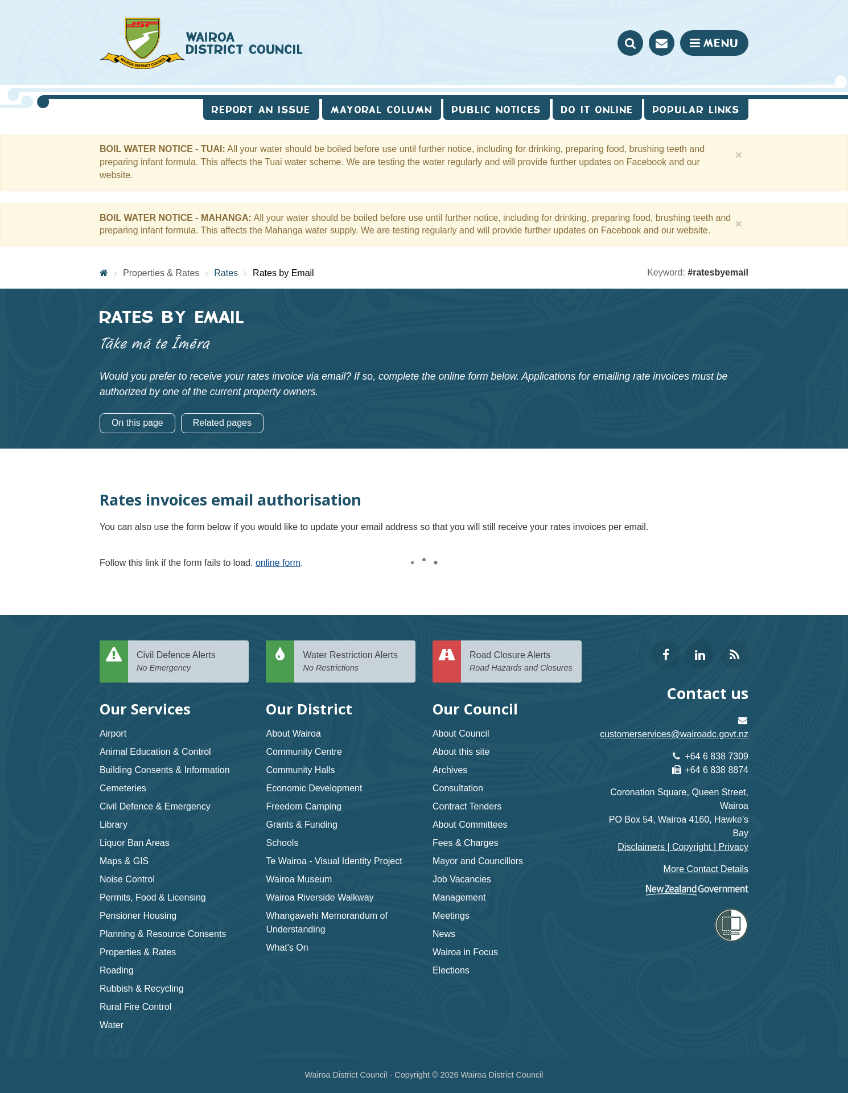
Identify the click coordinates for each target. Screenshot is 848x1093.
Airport (113, 733)
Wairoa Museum (299, 879)
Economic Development (314, 788)
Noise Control (127, 879)
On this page (137, 423)
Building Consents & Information (165, 770)
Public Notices (496, 109)
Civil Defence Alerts (188, 661)
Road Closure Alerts (521, 661)
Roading (117, 970)
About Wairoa (293, 733)
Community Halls (300, 770)
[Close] (739, 155)
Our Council (475, 709)
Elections (451, 970)
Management (459, 897)
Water (112, 1025)
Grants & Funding (301, 824)
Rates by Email (283, 273)
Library (113, 824)
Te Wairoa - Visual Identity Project (334, 861)
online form (278, 563)
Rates (226, 273)
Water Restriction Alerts (354, 661)
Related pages (222, 423)
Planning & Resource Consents (163, 934)
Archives (450, 770)
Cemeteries (123, 788)
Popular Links (696, 109)
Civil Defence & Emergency (155, 806)
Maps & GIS (124, 861)
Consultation (458, 788)
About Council (461, 733)
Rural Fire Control (135, 1007)
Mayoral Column (382, 109)
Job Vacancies (462, 879)
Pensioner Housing (138, 916)
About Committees (470, 824)
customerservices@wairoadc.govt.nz (674, 734)
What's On (287, 947)
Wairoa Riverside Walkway (319, 897)
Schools (282, 843)
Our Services (145, 709)
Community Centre (303, 752)
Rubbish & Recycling (142, 988)
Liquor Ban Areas (135, 843)
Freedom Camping (303, 806)
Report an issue (261, 109)
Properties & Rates (161, 273)
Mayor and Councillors (478, 861)
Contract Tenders (467, 806)
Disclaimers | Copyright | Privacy (683, 847)
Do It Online (597, 109)
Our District (309, 709)
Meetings (451, 916)
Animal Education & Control (155, 752)
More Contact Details (706, 869)
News (444, 934)
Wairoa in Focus (465, 952)
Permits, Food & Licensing (153, 897)
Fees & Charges (466, 843)
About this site (461, 752)
